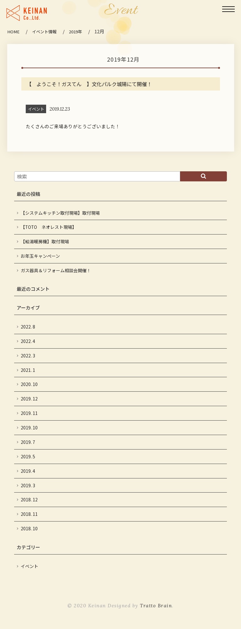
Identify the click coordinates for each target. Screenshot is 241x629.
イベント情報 (45, 31)
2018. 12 (29, 504)
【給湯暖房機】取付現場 (45, 243)
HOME (13, 31)
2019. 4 (28, 475)
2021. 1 (28, 373)
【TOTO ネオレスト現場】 (49, 229)
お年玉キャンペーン (40, 258)
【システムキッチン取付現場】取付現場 (62, 214)
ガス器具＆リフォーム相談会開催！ (56, 272)
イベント (29, 571)
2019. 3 (28, 489)
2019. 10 (29, 431)
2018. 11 (29, 518)
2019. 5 (28, 460)
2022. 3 (28, 358)
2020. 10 (29, 387)
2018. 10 (29, 533)
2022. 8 (28, 329)
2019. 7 (28, 446)
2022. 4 (28, 343)
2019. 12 (29, 402)
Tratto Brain (156, 611)
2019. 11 (29, 416)
